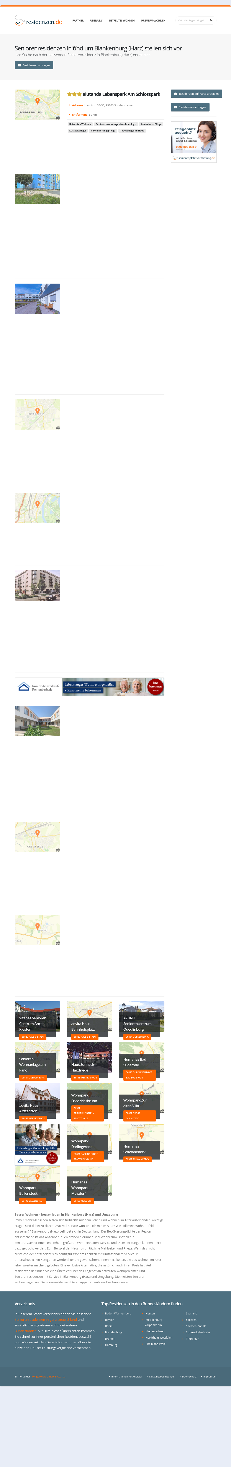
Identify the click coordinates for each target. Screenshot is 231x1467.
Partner (78, 20)
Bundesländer (25, 1331)
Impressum (209, 1376)
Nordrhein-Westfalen (159, 1337)
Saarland (191, 1313)
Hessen (150, 1313)
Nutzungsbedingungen (162, 1376)
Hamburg (111, 1345)
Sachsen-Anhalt (196, 1326)
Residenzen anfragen (34, 65)
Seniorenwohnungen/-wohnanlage (116, 132)
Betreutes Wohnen (121, 20)
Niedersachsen (155, 1331)
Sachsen (191, 1320)
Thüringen (192, 1339)
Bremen (110, 1339)
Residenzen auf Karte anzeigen (196, 94)
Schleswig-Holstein (198, 1332)
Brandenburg (113, 1332)
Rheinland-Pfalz (155, 1344)
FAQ (74, 47)
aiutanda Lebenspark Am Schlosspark (121, 98)
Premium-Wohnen (153, 20)
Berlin (109, 1326)
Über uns (96, 20)
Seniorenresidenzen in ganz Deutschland (46, 1319)
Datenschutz (189, 1376)
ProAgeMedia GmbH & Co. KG (48, 1376)
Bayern (109, 1320)
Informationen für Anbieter (127, 1376)
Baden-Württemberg (118, 1313)
